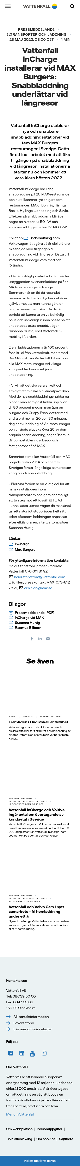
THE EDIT (28, 716)
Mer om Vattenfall (20, 1114)
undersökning (41, 238)
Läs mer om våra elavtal (32, 1029)
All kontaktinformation (31, 1017)
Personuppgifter (49, 1129)
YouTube (33, 1053)
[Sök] (74, 6)
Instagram (44, 1053)
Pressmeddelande (36, 29)
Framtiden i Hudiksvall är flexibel (38, 722)
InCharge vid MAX (29, 618)
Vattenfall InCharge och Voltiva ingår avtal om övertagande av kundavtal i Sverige (36, 814)
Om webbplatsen (19, 1129)
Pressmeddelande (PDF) (34, 613)
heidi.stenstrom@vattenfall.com (39, 577)
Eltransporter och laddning (36, 34)
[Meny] (8, 6)
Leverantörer (23, 1023)
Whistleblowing (20, 1139)
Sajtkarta (66, 1139)
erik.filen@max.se (38, 588)
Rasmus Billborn (28, 627)
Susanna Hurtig (27, 622)
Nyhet (13, 716)
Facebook (10, 1053)
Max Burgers (25, 549)
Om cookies (45, 1139)
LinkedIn (21, 1053)
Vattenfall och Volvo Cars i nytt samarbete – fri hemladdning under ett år (36, 911)
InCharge (22, 544)
